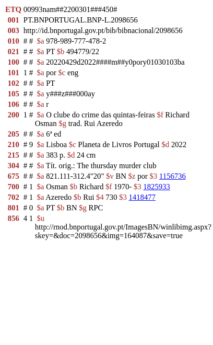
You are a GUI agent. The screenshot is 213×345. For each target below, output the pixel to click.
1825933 (156, 187)
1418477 (142, 197)
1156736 (172, 176)
